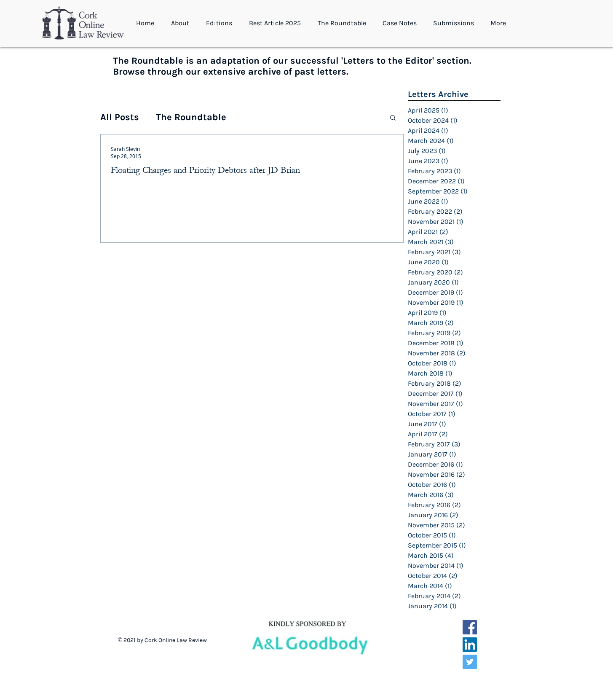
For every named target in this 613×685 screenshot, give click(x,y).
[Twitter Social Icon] (470, 662)
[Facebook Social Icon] (470, 627)
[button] (182, 23)
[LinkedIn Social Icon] (470, 644)
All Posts (119, 117)
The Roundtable (191, 117)
